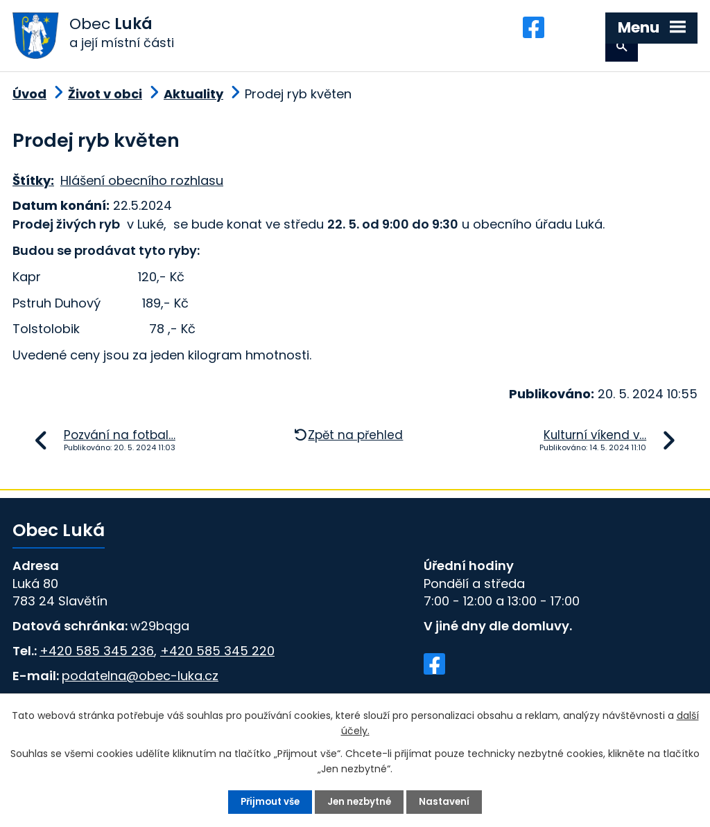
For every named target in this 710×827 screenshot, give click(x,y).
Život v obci (105, 100)
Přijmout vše (267, 801)
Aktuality (193, 100)
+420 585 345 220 (217, 657)
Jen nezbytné (361, 801)
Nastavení (448, 801)
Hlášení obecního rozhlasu (141, 188)
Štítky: (33, 188)
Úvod (29, 100)
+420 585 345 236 (97, 657)
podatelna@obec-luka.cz (140, 682)
